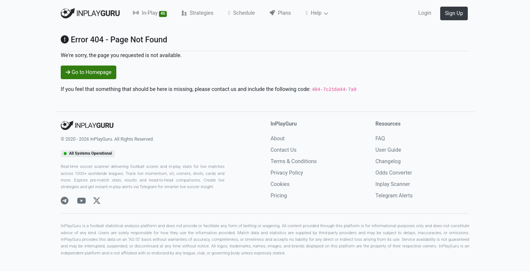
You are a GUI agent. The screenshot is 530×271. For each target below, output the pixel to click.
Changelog (388, 161)
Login (424, 13)
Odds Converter (393, 173)
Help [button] (314, 13)
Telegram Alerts (394, 196)
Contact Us (284, 150)
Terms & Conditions (294, 161)
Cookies (280, 184)
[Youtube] (81, 200)
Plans (280, 13)
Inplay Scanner (392, 184)
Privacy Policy (287, 173)
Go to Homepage (89, 72)
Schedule (241, 13)
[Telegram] (64, 200)
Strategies (197, 13)
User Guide (388, 150)
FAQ (380, 139)
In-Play (150, 13)
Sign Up (454, 13)
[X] (97, 200)
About (278, 139)
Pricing (279, 196)
